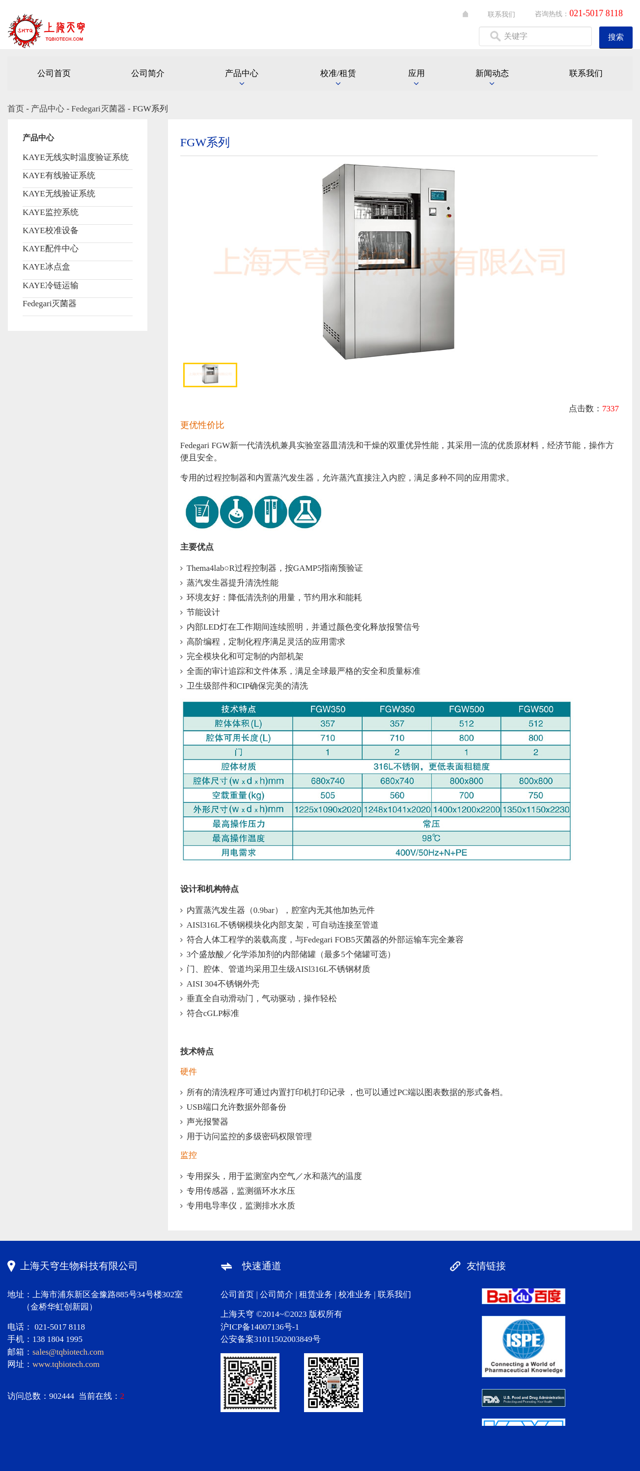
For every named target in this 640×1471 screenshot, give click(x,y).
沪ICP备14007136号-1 (260, 1327)
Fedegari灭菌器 (98, 108)
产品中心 (241, 73)
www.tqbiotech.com (66, 1364)
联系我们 (501, 14)
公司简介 (148, 73)
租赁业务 (316, 1294)
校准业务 (355, 1294)
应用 (416, 73)
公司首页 (54, 73)
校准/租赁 (338, 73)
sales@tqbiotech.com (68, 1352)
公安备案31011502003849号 (270, 1339)
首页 (15, 108)
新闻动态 (492, 73)
